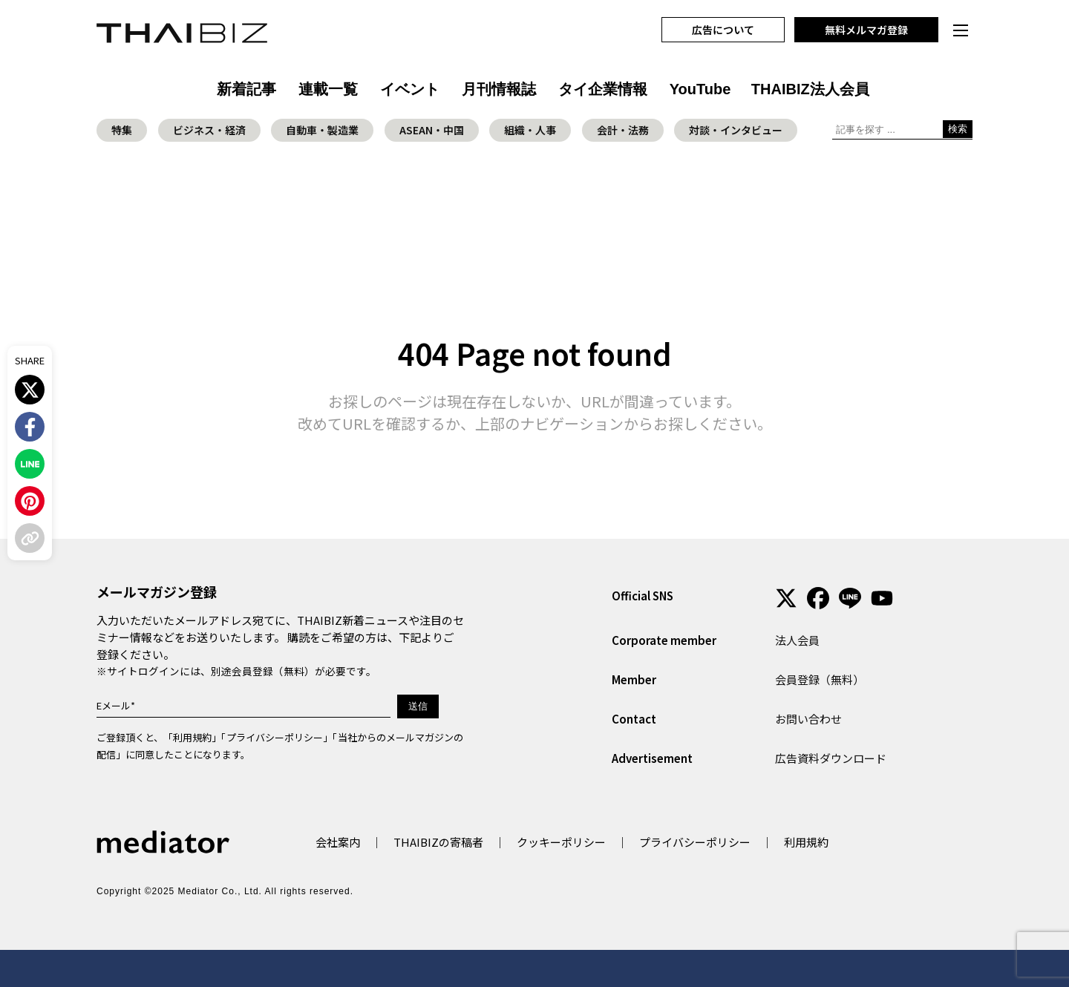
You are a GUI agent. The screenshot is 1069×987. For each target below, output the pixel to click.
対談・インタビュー (735, 129)
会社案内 (338, 842)
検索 (957, 128)
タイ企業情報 (602, 89)
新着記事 (246, 89)
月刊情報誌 (499, 89)
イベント (409, 89)
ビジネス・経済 (209, 129)
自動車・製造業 (322, 129)
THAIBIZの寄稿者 (438, 842)
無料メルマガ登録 (866, 29)
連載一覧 (328, 89)
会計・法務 (623, 129)
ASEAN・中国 (431, 129)
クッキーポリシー (561, 842)
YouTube (700, 89)
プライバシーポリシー (274, 737)
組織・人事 (530, 129)
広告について (723, 29)
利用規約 (192, 737)
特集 (121, 129)
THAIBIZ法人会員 (810, 89)
